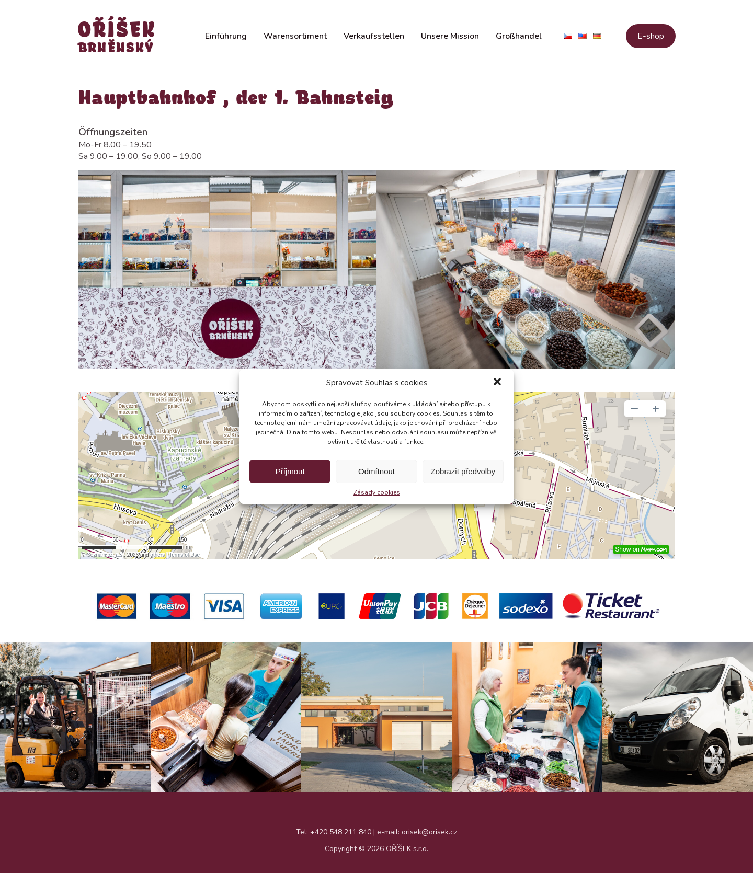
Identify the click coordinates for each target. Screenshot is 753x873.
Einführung (226, 41)
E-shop (650, 41)
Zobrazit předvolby (463, 471)
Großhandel (519, 41)
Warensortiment (295, 41)
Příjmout (290, 471)
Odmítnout (376, 471)
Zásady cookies (376, 492)
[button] (497, 382)
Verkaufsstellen (374, 41)
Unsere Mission (450, 41)
